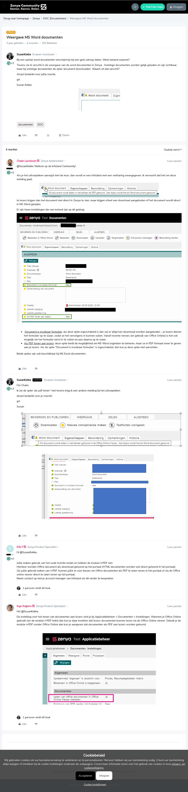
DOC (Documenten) (54, 18)
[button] (4, 7)
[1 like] (33, 588)
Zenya (36, 18)
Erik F (20, 547)
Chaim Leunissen (26, 161)
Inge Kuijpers (24, 606)
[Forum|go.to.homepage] (28, 7)
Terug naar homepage (16, 18)
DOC (40, 124)
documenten (25, 124)
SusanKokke (24, 54)
